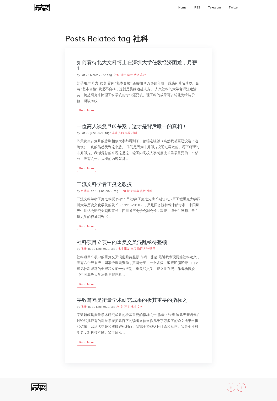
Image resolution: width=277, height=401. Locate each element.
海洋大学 (143, 249)
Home (182, 7)
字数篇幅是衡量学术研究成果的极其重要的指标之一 (134, 300)
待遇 (136, 75)
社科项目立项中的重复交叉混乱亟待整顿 (122, 242)
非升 (114, 133)
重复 (127, 249)
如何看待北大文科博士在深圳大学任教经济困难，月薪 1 (137, 65)
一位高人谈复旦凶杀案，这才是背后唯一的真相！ (132, 126)
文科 (140, 307)
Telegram (214, 7)
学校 (130, 75)
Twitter (234, 7)
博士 (123, 75)
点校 (143, 191)
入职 (121, 133)
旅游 (130, 191)
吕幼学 (85, 191)
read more (86, 110)
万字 (127, 307)
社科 (117, 75)
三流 (123, 191)
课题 (152, 249)
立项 (133, 249)
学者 (136, 191)
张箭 (84, 249)
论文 (120, 307)
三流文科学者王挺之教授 (104, 184)
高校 (143, 75)
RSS (197, 7)
